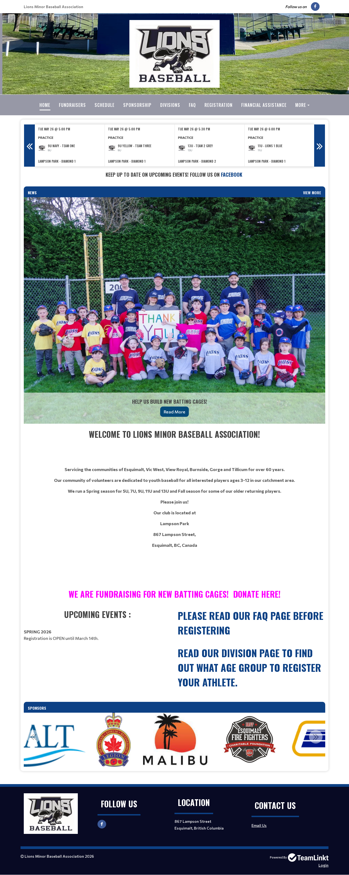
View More (312, 192)
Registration (218, 105)
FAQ (192, 105)
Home (44, 105)
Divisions (170, 105)
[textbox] (174, 174)
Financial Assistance (264, 105)
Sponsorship (137, 105)
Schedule (105, 105)
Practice (45, 137)
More (300, 105)
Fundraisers (72, 105)
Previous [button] (29, 145)
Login (323, 865)
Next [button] (319, 145)
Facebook (232, 174)
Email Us (259, 825)
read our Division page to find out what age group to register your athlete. (249, 667)
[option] (70, 145)
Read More (174, 411)
